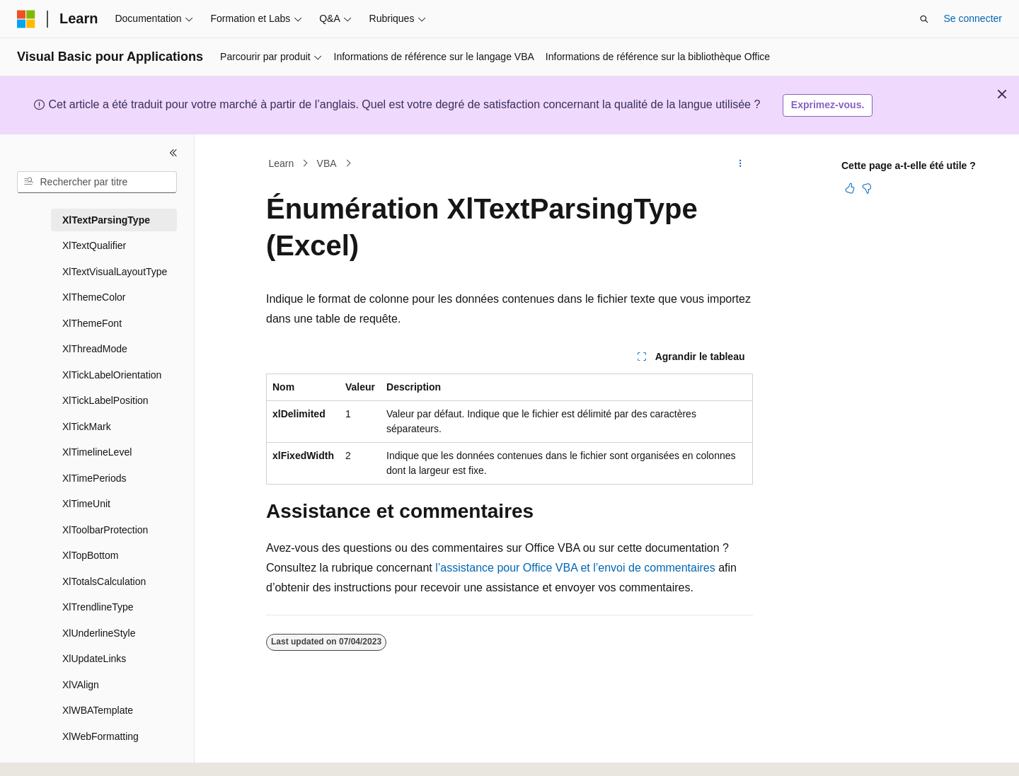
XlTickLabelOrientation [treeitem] (111, 375)
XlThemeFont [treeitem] (92, 323)
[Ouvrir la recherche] (924, 19)
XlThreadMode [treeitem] (94, 348)
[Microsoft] (26, 19)
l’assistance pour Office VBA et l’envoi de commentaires (575, 568)
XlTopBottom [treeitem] (90, 555)
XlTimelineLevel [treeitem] (97, 452)
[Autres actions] (740, 163)
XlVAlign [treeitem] (80, 684)
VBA (327, 163)
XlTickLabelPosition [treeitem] (105, 400)
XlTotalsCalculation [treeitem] (104, 581)
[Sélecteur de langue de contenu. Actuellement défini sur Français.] (51, 752)
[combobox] (97, 182)
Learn (281, 163)
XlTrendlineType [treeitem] (98, 607)
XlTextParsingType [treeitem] (106, 220)
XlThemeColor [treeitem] (93, 297)
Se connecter (973, 18)
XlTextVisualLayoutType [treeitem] (114, 271)
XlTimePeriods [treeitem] (94, 478)
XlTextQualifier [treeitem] (94, 245)
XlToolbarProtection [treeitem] (105, 529)
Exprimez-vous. (827, 104)
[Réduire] (173, 153)
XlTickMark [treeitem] (86, 426)
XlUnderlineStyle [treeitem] (99, 633)
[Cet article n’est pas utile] (866, 188)
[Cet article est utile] (849, 188)
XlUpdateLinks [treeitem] (94, 658)
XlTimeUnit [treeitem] (86, 503)
